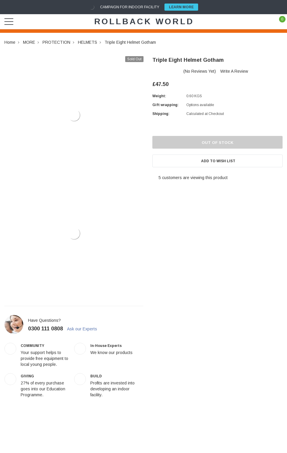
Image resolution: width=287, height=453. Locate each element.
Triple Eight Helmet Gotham (130, 42)
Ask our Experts (84, 329)
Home (9, 42)
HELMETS (87, 42)
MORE (29, 42)
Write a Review (234, 71)
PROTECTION (56, 42)
